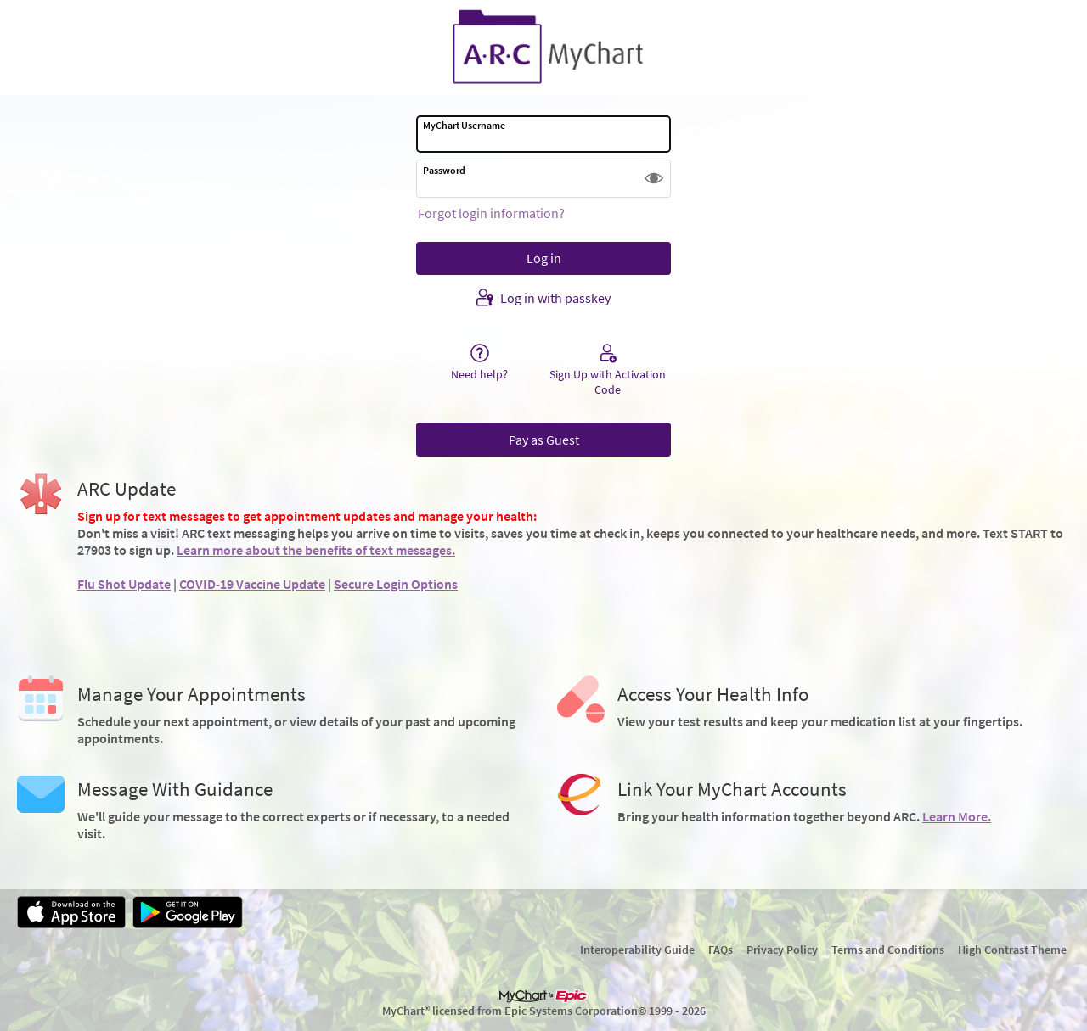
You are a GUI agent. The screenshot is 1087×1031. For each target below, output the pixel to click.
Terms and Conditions (887, 949)
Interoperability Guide (637, 949)
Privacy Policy (782, 949)
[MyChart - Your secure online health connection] (543, 47)
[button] (653, 178)
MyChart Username (464, 125)
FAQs (720, 949)
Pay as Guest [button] (544, 439)
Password (444, 170)
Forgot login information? (491, 213)
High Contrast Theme (1012, 949)
